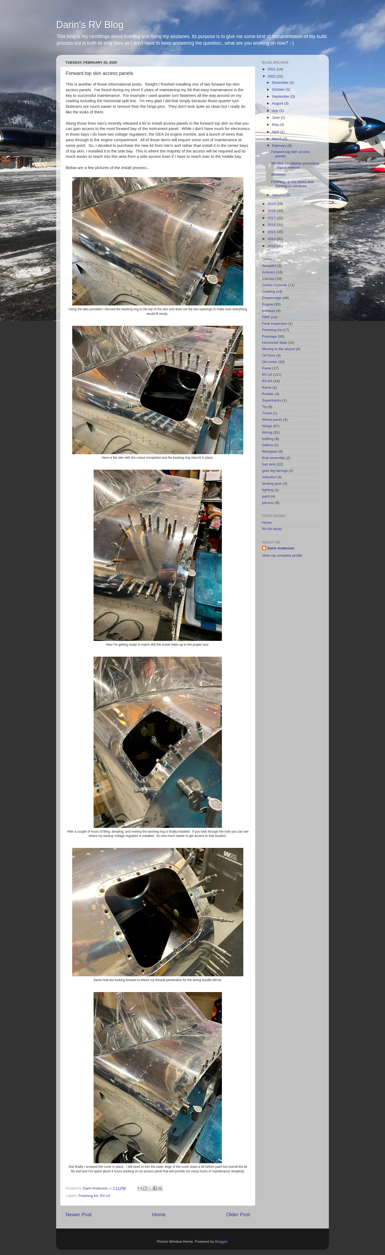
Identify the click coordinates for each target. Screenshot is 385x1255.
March (277, 139)
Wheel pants (272, 420)
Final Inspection (274, 324)
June (276, 118)
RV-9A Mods (272, 529)
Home (158, 1214)
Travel (267, 413)
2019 (272, 204)
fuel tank (269, 464)
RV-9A (267, 381)
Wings (267, 426)
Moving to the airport (278, 349)
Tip (264, 407)
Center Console (274, 285)
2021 (272, 69)
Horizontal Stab (274, 342)
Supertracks (271, 400)
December (281, 83)
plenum (268, 503)
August (278, 103)
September (281, 96)
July (275, 111)
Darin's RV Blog (90, 24)
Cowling (268, 291)
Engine (267, 304)
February (279, 146)
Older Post (238, 1214)
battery (267, 445)
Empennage (272, 298)
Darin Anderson (280, 548)
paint (266, 496)
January (279, 195)
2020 (272, 76)
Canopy (268, 279)
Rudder (268, 394)
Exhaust (268, 311)
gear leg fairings (275, 471)
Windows (278, 175)
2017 (272, 218)
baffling (268, 439)
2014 (272, 239)
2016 (272, 225)
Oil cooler (269, 362)
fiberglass (270, 451)
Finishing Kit (88, 1196)
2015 (272, 232)
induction (269, 477)
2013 (272, 246)
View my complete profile (282, 555)
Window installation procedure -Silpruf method (295, 165)
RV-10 (105, 1196)
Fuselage (269, 336)
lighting (268, 490)
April (276, 132)
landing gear (272, 483)
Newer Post (79, 1214)
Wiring (267, 432)
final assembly (273, 458)
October (279, 89)
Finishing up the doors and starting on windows (292, 184)
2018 (272, 211)
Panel (266, 368)
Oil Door (268, 355)
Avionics (268, 272)
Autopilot (269, 266)
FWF (266, 317)
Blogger (221, 1241)
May (276, 125)
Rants (266, 387)
